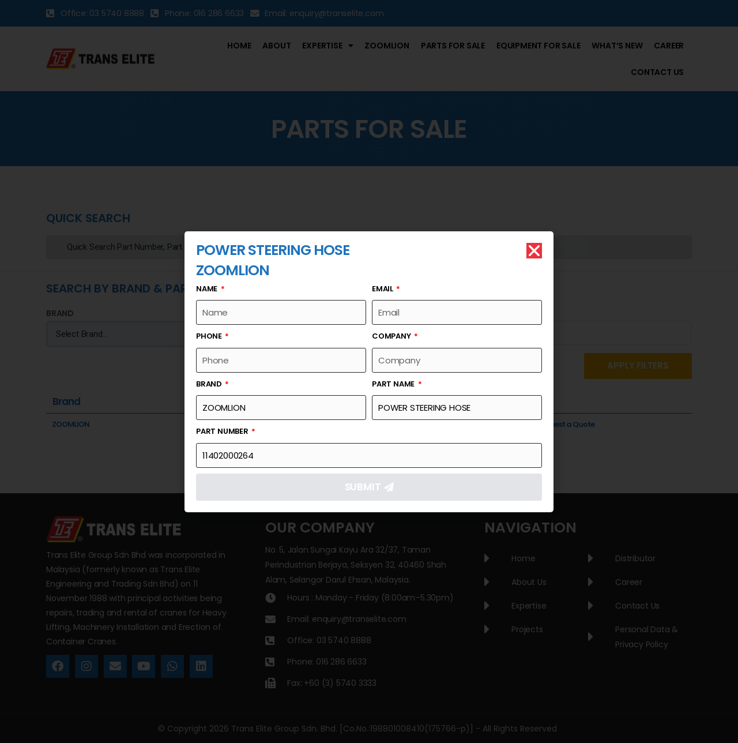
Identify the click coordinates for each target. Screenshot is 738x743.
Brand (210, 383)
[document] (369, 371)
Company (392, 336)
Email (383, 288)
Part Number (223, 431)
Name (207, 288)
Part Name (394, 383)
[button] (534, 250)
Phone (210, 336)
